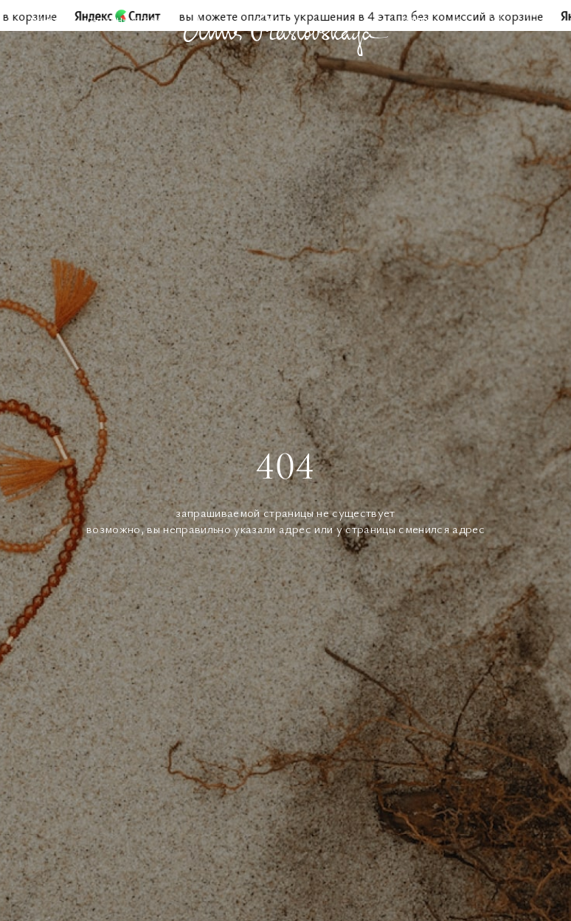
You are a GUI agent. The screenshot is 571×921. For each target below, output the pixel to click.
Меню (43, 18)
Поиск (416, 18)
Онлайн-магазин (126, 18)
